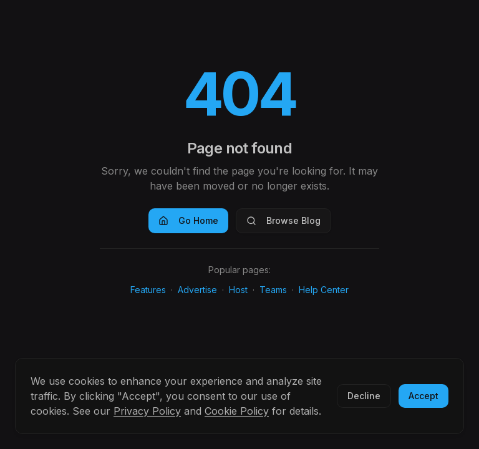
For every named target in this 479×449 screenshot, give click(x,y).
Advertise (197, 289)
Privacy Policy (147, 411)
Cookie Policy (237, 411)
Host (238, 289)
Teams (273, 289)
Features (148, 289)
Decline (363, 395)
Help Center (324, 289)
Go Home (188, 220)
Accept (423, 395)
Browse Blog (283, 220)
